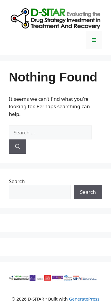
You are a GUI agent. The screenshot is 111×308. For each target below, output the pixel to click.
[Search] (17, 146)
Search (17, 181)
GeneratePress (84, 299)
